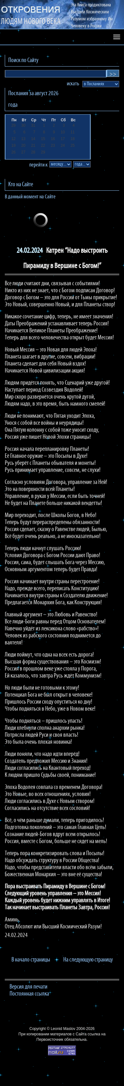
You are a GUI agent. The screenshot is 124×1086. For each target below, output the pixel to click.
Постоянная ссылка (29, 994)
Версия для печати (28, 987)
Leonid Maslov (63, 1028)
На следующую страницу (88, 960)
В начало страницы (30, 960)
